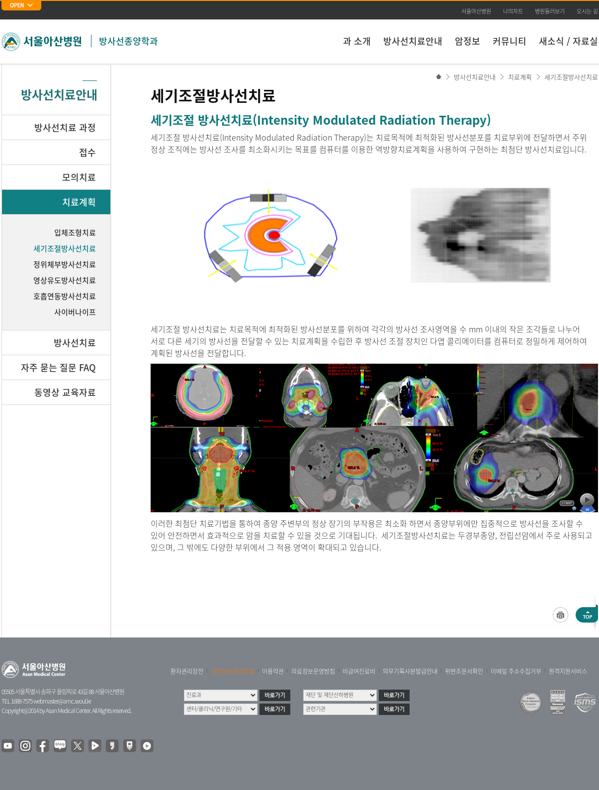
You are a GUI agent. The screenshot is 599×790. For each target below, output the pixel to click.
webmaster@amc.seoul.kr (62, 701)
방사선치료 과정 (65, 127)
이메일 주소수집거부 (516, 671)
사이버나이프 (75, 312)
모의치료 (79, 177)
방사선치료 (75, 342)
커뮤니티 (509, 41)
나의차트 (513, 11)
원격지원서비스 (568, 671)
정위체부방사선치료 (64, 264)
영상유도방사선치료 (64, 280)
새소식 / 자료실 (568, 41)
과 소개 (357, 41)
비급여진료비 (358, 671)
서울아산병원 (476, 11)
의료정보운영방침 (313, 671)
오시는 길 (587, 11)
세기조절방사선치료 (571, 77)
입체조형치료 (75, 232)
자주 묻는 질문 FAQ (58, 367)
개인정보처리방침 (233, 671)
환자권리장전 (187, 671)
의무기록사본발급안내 (410, 671)
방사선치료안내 (412, 41)
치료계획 (520, 77)
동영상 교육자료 (65, 392)
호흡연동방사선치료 (64, 296)
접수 (87, 152)
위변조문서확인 (464, 671)
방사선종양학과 (128, 41)
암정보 (467, 41)
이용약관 (273, 671)
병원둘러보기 (550, 11)
